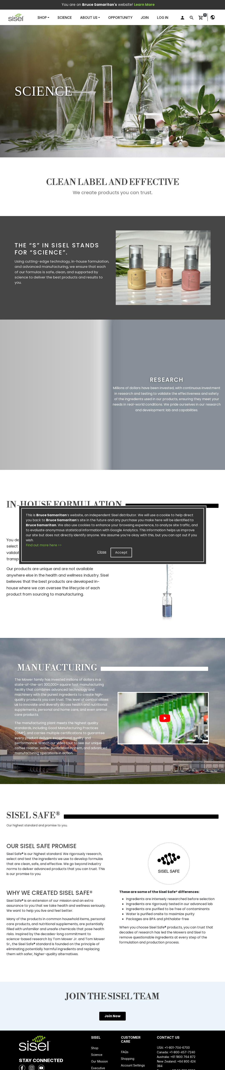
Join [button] (145, 17)
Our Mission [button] (99, 1061)
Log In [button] (162, 17)
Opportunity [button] (120, 17)
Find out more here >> (44, 545)
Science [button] (65, 17)
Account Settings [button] (133, 1065)
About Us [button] (88, 17)
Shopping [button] (127, 1059)
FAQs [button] (124, 1052)
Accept (121, 552)
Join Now (112, 1016)
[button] (16, 17)
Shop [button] (43, 17)
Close (101, 552)
